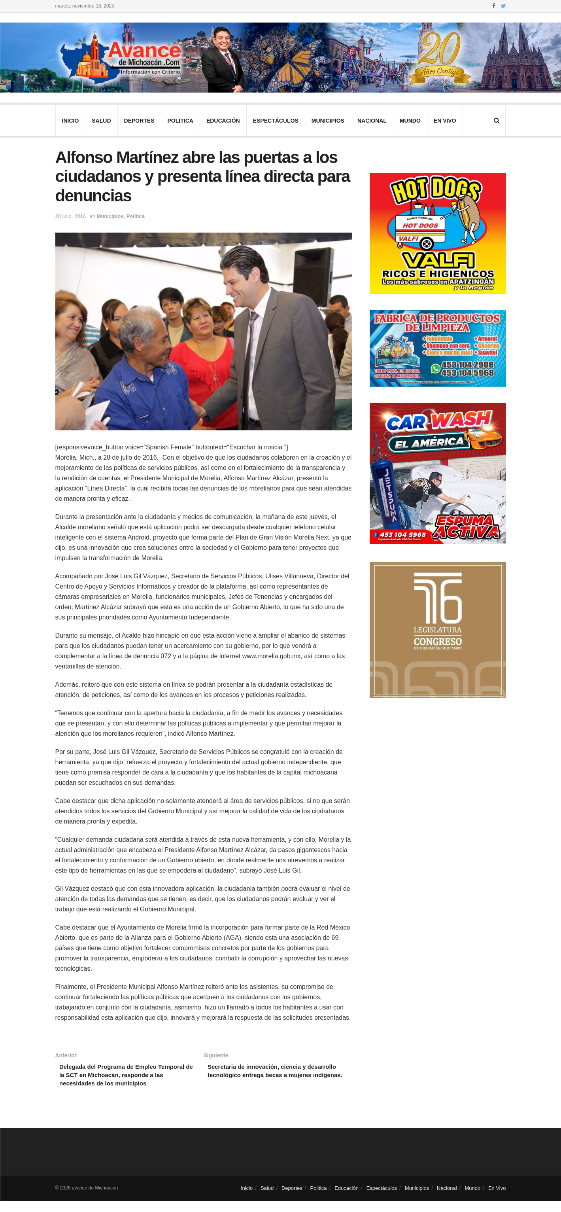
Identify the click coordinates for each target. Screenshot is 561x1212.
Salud (101, 120)
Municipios (328, 120)
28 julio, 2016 (70, 216)
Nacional (372, 120)
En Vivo (445, 120)
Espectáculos (275, 120)
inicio (70, 120)
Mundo (410, 120)
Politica (180, 120)
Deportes (139, 120)
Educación (223, 120)
